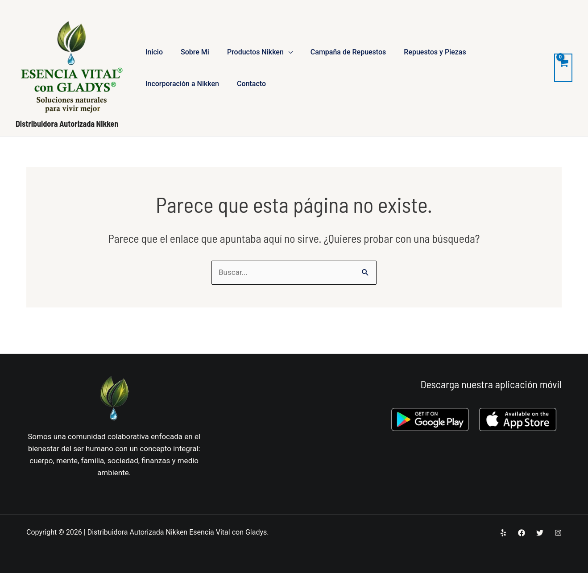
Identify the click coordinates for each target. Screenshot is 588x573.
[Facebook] (521, 532)
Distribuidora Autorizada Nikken (67, 124)
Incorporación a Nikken (182, 83)
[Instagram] (558, 532)
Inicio (154, 52)
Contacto (251, 83)
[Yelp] (503, 532)
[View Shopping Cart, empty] (563, 68)
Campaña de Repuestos (348, 52)
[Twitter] (539, 532)
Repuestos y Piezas (435, 52)
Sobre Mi (195, 52)
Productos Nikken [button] (255, 52)
